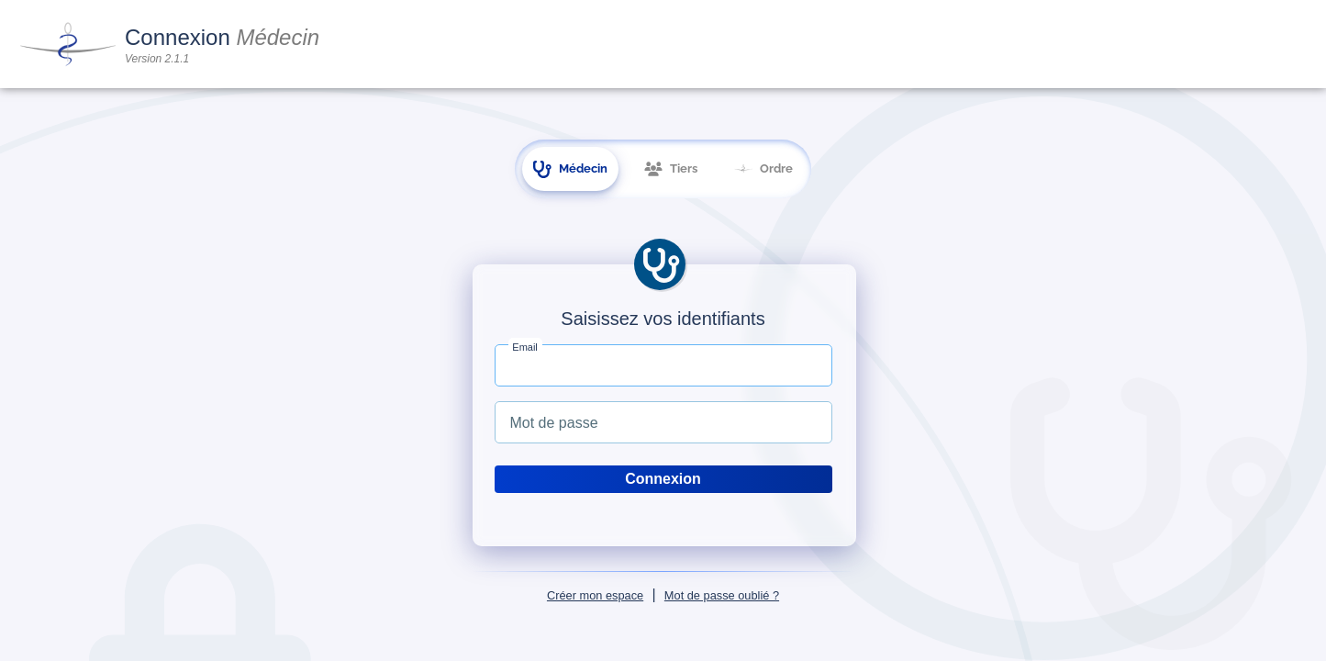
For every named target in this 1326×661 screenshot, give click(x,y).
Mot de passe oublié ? (721, 595)
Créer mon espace (595, 595)
